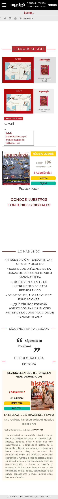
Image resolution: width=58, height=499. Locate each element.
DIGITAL (17, 408)
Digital (43, 183)
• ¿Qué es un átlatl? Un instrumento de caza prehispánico (29, 286)
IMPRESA (17, 403)
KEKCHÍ (29, 69)
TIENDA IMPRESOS (36, 3)
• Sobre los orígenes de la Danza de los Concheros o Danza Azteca (29, 273)
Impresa (43, 178)
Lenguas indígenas (13, 119)
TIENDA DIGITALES (36, 7)
